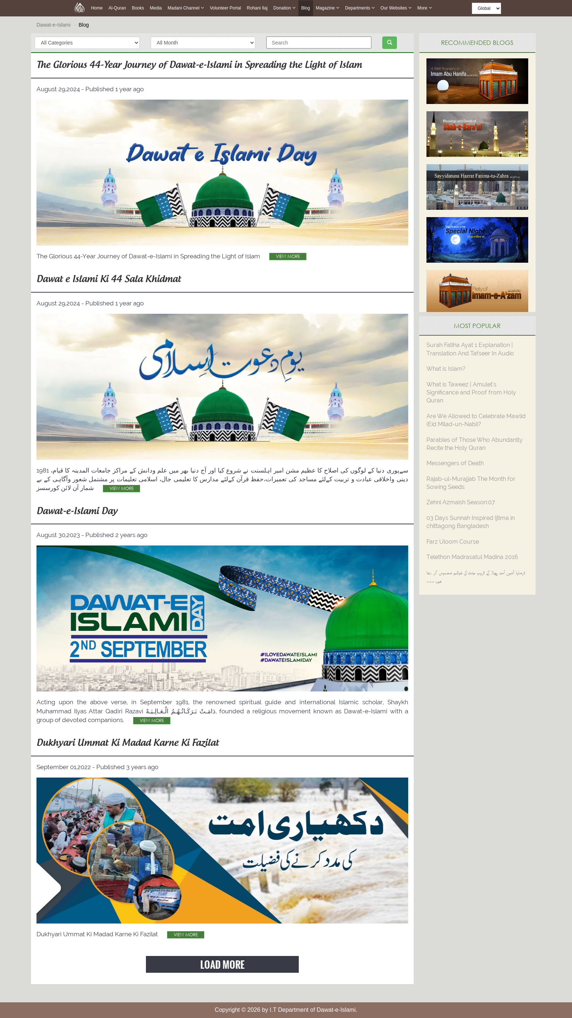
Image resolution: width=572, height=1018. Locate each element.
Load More (222, 964)
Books (138, 8)
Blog (305, 8)
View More (288, 256)
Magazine (327, 8)
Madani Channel (185, 8)
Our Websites (395, 8)
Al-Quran (117, 8)
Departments (360, 8)
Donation (284, 8)
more (424, 8)
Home (97, 8)
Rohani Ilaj (257, 8)
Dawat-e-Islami (53, 25)
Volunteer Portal (225, 8)
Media (156, 8)
